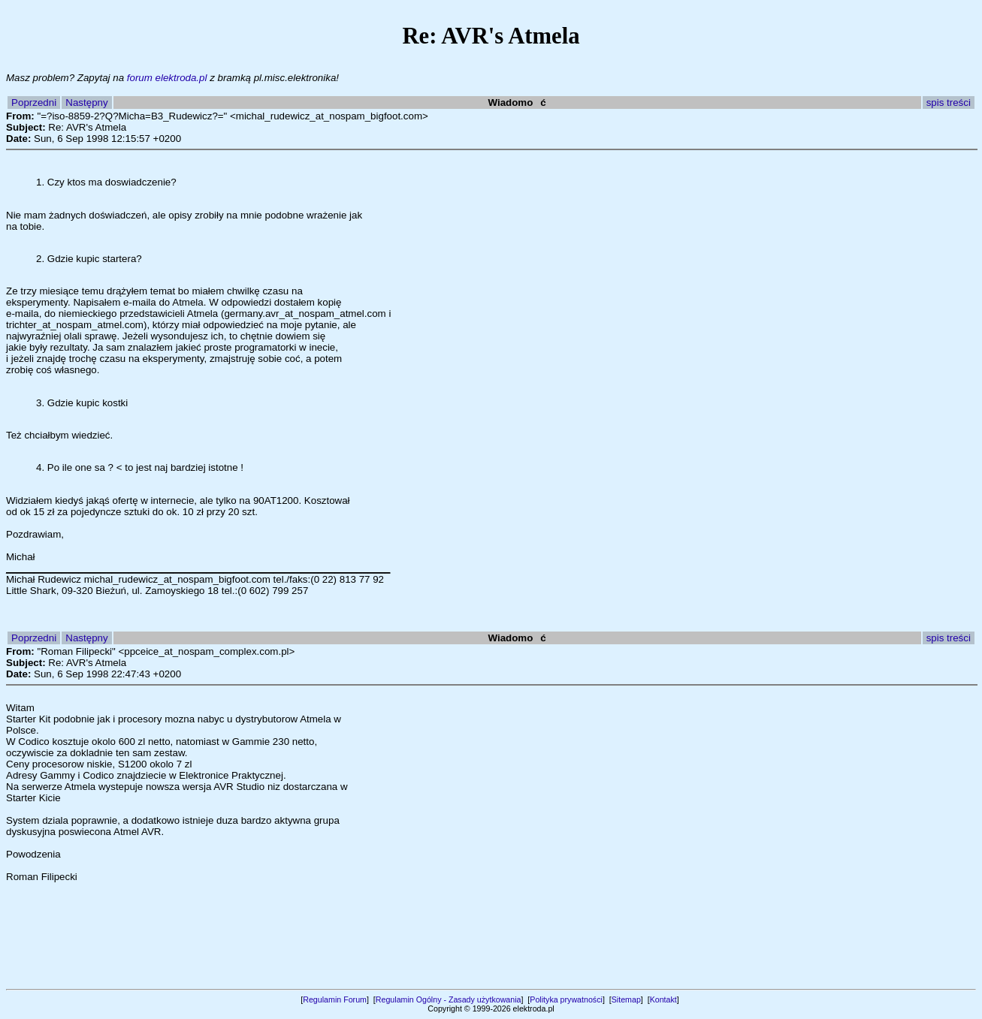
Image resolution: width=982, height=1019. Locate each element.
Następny (86, 102)
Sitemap (626, 999)
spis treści (948, 102)
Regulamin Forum (335, 999)
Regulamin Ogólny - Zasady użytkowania (448, 999)
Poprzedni (33, 102)
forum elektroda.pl (167, 77)
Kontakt (663, 999)
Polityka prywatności (566, 999)
